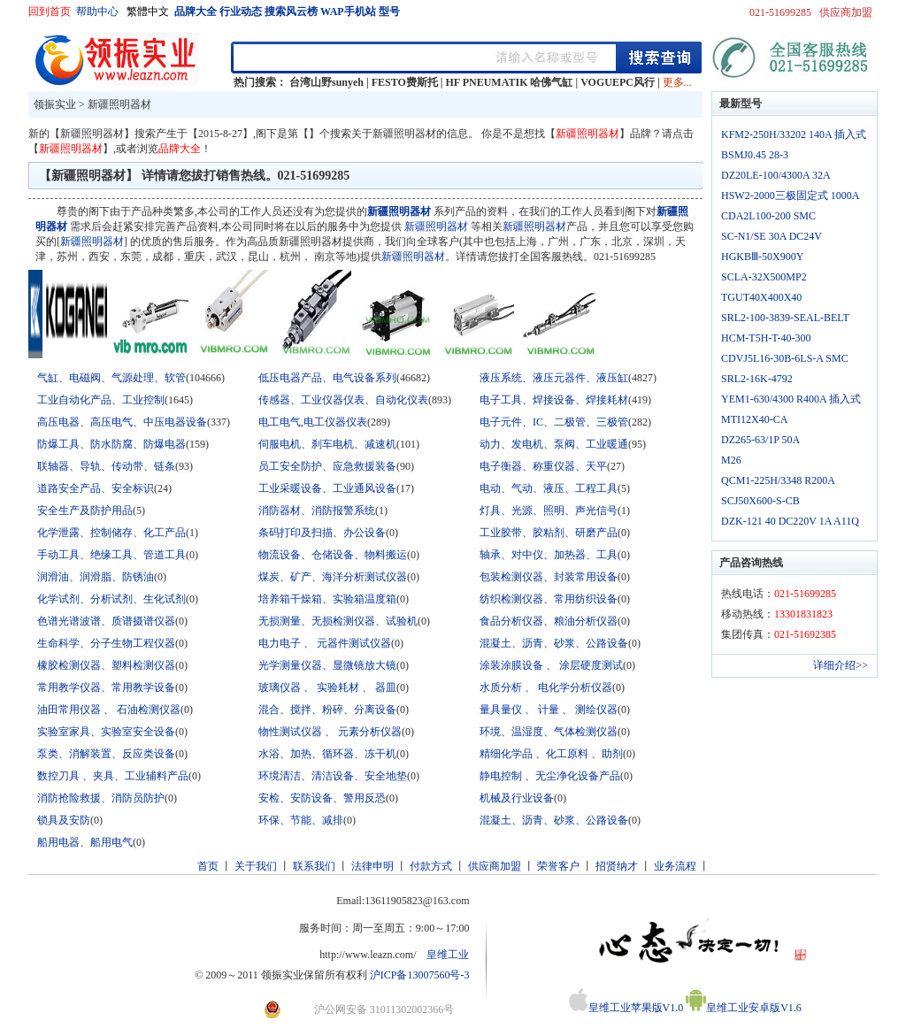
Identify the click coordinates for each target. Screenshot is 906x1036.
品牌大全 (195, 11)
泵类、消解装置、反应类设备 (106, 754)
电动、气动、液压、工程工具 (549, 488)
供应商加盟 (845, 12)
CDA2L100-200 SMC (768, 216)
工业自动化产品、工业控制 (101, 400)
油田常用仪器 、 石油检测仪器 (108, 709)
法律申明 (372, 866)
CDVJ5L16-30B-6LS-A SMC (784, 358)
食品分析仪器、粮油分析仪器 (549, 621)
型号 (389, 11)
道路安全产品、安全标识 (95, 488)
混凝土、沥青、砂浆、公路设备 (554, 643)
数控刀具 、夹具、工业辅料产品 (112, 776)
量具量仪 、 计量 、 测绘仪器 (549, 709)
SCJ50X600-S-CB (760, 501)
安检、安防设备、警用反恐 (322, 798)
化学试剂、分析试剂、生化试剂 (111, 599)
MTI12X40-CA (754, 419)
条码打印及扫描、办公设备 (322, 532)
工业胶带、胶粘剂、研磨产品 (549, 532)
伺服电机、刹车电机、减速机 (327, 444)
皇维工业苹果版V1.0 (626, 1007)
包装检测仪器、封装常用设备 (549, 577)
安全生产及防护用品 (85, 510)
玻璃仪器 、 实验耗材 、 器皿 (327, 687)
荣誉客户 (558, 866)
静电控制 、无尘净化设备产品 (550, 776)
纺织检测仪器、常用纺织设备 (549, 599)
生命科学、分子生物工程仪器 (106, 643)
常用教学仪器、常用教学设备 (106, 687)
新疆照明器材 (119, 104)
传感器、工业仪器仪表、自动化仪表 (343, 400)
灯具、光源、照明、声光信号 (549, 510)
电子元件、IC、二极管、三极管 (554, 422)
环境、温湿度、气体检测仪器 (549, 731)
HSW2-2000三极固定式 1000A (790, 195)
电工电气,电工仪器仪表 (312, 422)
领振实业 (55, 104)
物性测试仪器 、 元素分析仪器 (330, 731)
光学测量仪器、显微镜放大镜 (327, 665)
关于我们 (255, 866)
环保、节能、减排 (300, 820)
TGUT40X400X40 (761, 297)
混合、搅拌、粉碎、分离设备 (327, 709)
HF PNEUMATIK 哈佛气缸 (508, 82)
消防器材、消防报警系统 (316, 510)
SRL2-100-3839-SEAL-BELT (785, 317)
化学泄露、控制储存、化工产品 (111, 532)
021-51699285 (780, 12)
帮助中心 (98, 11)
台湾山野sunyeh (326, 82)
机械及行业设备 (517, 798)
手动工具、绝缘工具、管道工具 (111, 555)
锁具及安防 (63, 820)
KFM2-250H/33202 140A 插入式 (793, 134)
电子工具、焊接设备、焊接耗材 (554, 400)
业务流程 (675, 866)
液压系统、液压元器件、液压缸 (554, 378)
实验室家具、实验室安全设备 (106, 731)
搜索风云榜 (291, 11)
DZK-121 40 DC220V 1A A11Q (790, 521)
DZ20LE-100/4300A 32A (776, 175)
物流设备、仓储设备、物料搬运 (332, 555)
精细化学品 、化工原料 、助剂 (551, 754)
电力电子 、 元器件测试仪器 (324, 643)
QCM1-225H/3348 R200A (778, 480)
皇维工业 (447, 954)
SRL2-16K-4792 (757, 378)
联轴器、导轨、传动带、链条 (106, 466)
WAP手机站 (348, 11)
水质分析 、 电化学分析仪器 (546, 687)
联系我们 (314, 866)
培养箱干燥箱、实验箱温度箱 (327, 599)
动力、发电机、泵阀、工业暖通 (554, 444)
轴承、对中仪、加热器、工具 (549, 555)
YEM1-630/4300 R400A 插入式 (791, 399)
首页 (208, 866)
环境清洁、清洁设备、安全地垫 (332, 776)
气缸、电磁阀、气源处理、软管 (111, 378)
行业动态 (240, 11)
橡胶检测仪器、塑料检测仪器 (106, 665)
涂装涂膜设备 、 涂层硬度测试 (551, 665)
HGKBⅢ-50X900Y (762, 256)
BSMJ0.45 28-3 (754, 155)
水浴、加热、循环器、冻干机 (327, 754)
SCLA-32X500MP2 (764, 277)
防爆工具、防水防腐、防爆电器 (111, 444)
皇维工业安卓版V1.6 (744, 1007)
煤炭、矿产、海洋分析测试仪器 (332, 577)
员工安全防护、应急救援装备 (327, 466)
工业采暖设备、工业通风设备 (327, 488)
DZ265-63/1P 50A (760, 440)
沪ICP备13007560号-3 (420, 975)
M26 (731, 460)
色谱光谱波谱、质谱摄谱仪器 (106, 621)
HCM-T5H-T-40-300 (766, 338)
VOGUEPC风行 (617, 82)
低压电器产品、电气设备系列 (327, 378)
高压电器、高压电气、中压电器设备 (122, 422)
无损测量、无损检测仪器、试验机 (338, 621)
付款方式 (431, 866)
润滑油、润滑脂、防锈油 (95, 577)
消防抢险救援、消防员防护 (101, 798)
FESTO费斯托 (405, 82)
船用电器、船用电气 (85, 842)
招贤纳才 (616, 866)
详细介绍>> (840, 665)
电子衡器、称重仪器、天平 (543, 466)
